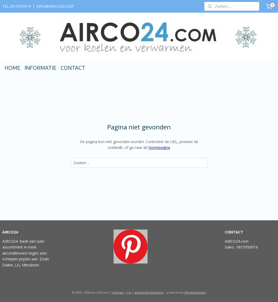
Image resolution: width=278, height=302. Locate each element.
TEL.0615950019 (16, 6)
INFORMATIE (40, 68)
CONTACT (73, 68)
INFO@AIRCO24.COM (54, 6)
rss (129, 292)
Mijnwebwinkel (195, 292)
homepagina (159, 147)
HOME (12, 68)
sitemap (118, 292)
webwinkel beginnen (149, 292)
